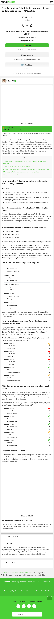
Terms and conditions (35, 601)
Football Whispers (7, 573)
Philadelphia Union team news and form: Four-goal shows (22, 172)
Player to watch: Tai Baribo (12, 175)
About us (22, 601)
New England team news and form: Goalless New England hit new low (26, 169)
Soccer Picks (19, 573)
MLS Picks (28, 573)
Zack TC (11, 81)
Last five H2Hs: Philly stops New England (16, 166)
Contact (14, 601)
